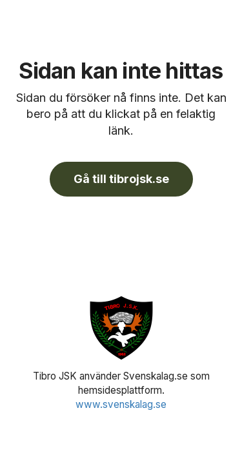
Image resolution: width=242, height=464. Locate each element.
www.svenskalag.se (121, 404)
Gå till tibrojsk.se (121, 179)
